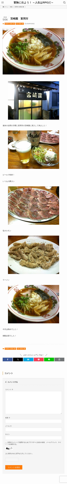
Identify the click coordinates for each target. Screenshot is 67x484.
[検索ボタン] (64, 2)
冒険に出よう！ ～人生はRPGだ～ (34, 2)
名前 (7, 418)
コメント (9, 389)
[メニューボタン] (2, 2)
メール (8, 426)
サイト (7, 434)
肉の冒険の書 (19, 23)
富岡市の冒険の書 (9, 23)
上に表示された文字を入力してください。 (19, 453)
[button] (8, 359)
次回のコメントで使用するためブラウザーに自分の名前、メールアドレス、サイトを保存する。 (34, 443)
